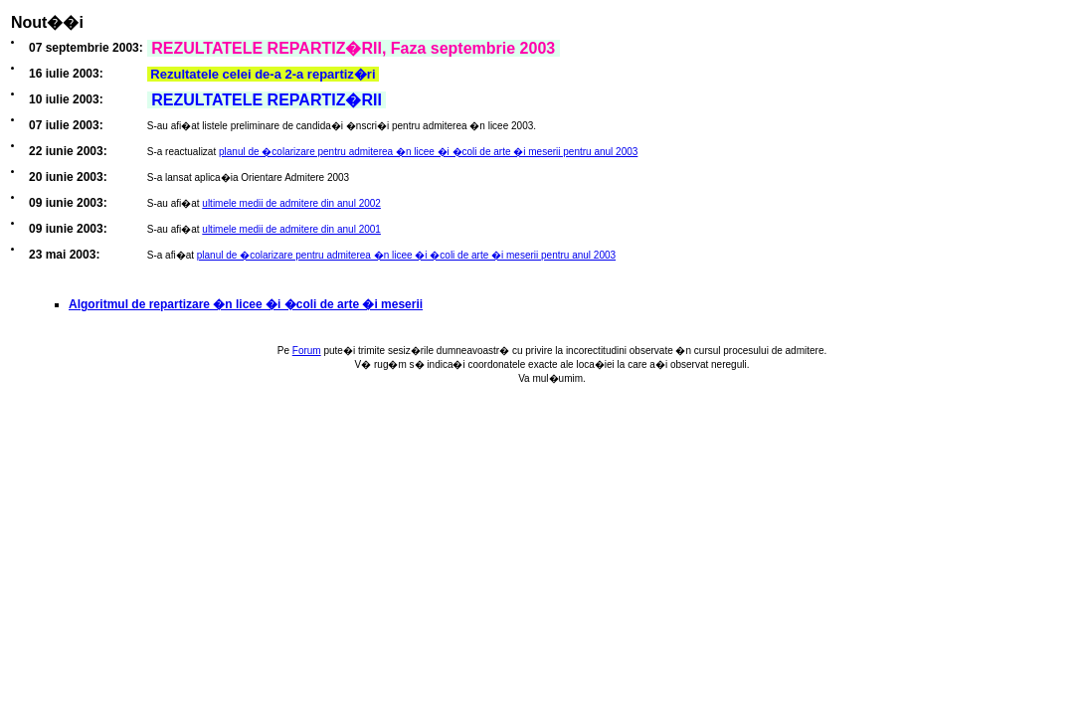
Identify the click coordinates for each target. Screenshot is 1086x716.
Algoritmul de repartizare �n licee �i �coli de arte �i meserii (246, 304)
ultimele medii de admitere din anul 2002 (291, 203)
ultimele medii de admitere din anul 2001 (291, 229)
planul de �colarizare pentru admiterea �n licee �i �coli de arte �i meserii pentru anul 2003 (428, 151)
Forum (306, 350)
